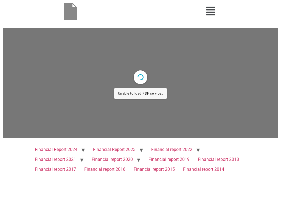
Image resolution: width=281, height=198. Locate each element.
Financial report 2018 (218, 159)
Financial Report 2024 (56, 149)
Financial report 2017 (55, 169)
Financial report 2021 (55, 159)
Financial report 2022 (171, 149)
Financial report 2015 (154, 169)
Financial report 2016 (104, 169)
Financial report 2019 (169, 159)
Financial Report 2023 (114, 149)
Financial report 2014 (203, 169)
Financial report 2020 (112, 159)
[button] (210, 11)
